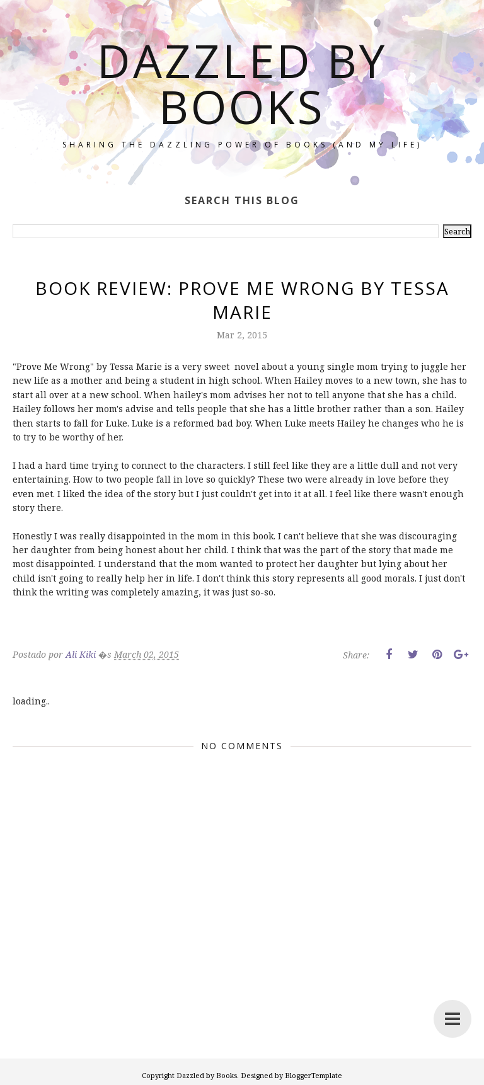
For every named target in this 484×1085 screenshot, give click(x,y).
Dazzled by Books (242, 83)
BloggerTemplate (313, 1075)
